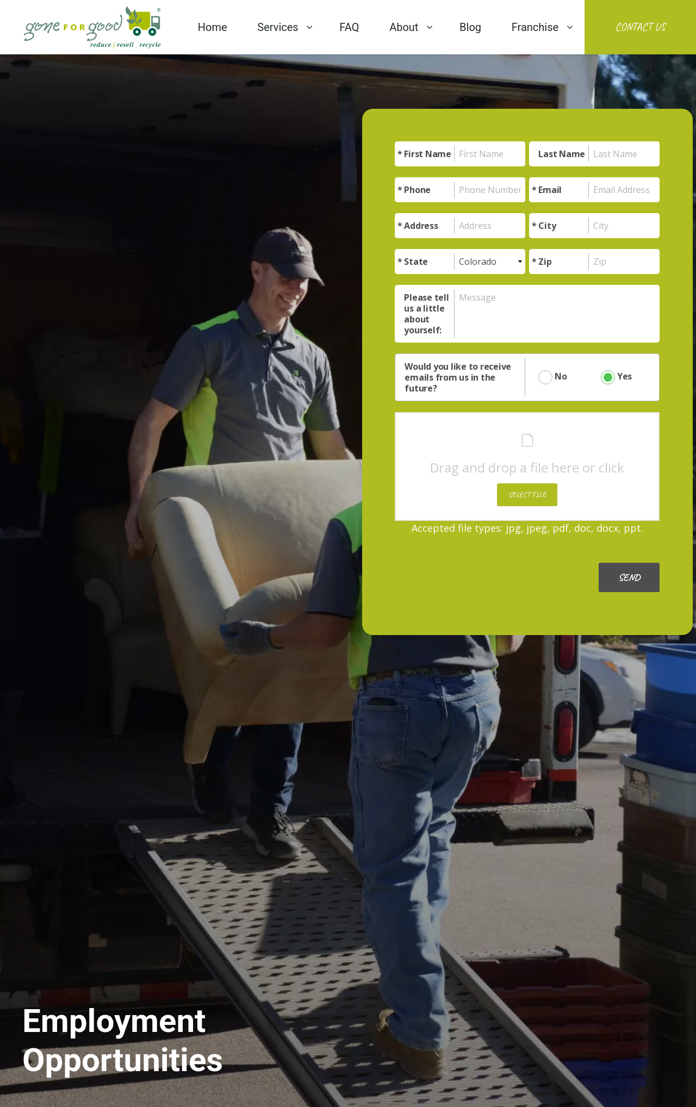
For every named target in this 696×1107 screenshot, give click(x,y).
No (551, 377)
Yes (612, 377)
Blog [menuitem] (470, 27)
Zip (544, 262)
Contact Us (640, 27)
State (416, 262)
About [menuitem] (403, 27)
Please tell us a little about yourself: (426, 313)
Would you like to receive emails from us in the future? (458, 377)
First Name (427, 154)
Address (421, 226)
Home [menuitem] (212, 27)
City (547, 226)
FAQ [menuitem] (349, 27)
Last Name (561, 154)
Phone (417, 190)
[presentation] (477, 567)
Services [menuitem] (277, 27)
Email (550, 190)
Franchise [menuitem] (535, 27)
